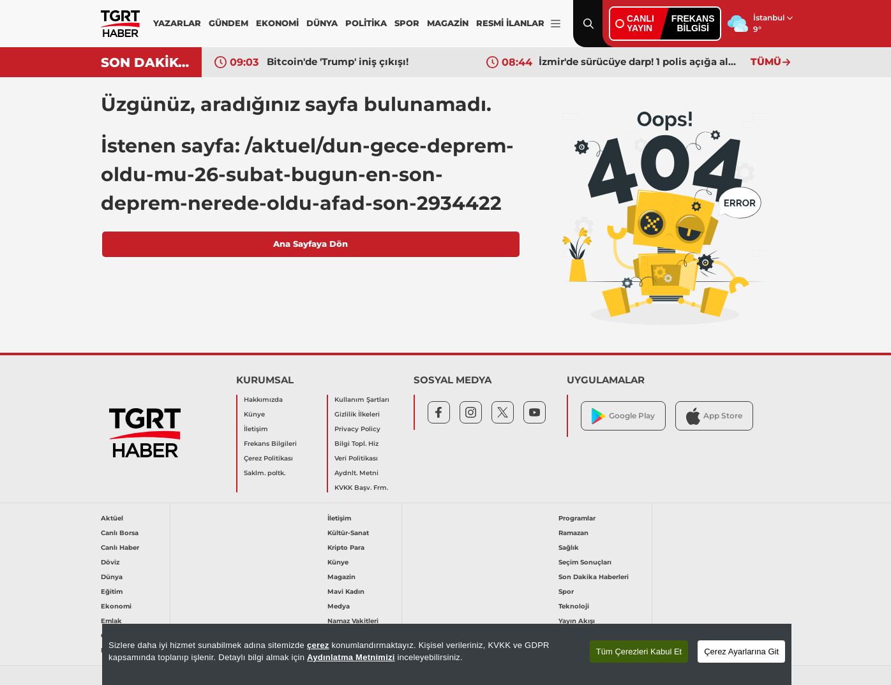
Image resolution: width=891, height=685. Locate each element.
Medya (338, 606)
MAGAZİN (447, 23)
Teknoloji (573, 606)
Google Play (623, 416)
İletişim (256, 429)
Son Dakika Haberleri (593, 577)
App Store (714, 416)
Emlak (111, 621)
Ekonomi (116, 606)
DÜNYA (322, 23)
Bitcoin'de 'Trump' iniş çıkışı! (337, 61)
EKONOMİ (277, 23)
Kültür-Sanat (348, 533)
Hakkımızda (263, 399)
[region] (446, 654)
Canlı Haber (120, 547)
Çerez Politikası (268, 458)
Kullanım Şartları (361, 399)
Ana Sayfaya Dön (310, 244)
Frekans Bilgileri (270, 443)
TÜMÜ (770, 61)
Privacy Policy (357, 429)
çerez (318, 645)
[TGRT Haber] (120, 23)
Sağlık (568, 547)
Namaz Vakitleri (352, 621)
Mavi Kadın (345, 591)
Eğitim (112, 591)
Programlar (576, 518)
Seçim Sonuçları (584, 562)
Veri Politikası (356, 458)
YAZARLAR (177, 23)
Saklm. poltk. (264, 473)
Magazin (341, 577)
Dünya (112, 577)
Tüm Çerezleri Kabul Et (639, 651)
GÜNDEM (228, 23)
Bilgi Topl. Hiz (356, 443)
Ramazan (573, 533)
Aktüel (112, 518)
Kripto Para (345, 547)
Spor (566, 591)
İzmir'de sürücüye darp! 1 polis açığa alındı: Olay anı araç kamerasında (639, 61)
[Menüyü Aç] (555, 24)
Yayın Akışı (576, 621)
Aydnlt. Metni (356, 473)
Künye (254, 414)
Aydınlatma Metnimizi (351, 657)
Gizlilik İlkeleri (357, 414)
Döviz (110, 562)
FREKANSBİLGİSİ (693, 23)
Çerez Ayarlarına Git (741, 651)
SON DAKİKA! (146, 62)
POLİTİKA (366, 23)
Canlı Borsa (120, 533)
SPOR (406, 23)
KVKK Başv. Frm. (361, 487)
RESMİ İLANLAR (510, 23)
